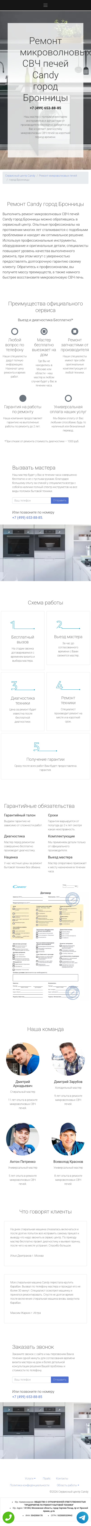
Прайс (47, 1478)
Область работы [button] (67, 1485)
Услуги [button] (29, 1478)
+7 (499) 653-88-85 (45, 108)
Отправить (59, 500)
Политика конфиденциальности (29, 1485)
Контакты (62, 1478)
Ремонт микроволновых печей (58, 175)
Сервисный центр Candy (20, 175)
